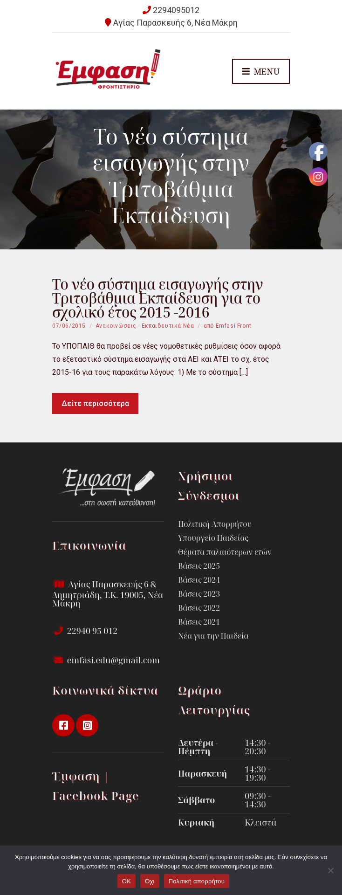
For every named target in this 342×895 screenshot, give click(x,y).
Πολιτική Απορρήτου (215, 524)
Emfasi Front (234, 326)
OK (126, 881)
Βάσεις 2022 (199, 608)
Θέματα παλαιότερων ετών (225, 552)
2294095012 (176, 10)
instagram (87, 725)
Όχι (150, 881)
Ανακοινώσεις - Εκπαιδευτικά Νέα (145, 326)
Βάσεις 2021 (199, 621)
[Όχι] (330, 870)
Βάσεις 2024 (199, 580)
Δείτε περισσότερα (95, 403)
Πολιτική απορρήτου (197, 881)
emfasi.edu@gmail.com (106, 660)
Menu (261, 72)
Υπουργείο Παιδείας (213, 538)
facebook (63, 725)
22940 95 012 (84, 630)
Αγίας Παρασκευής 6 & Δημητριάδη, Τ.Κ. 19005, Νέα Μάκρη (107, 593)
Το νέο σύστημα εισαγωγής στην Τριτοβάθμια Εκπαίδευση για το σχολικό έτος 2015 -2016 (157, 298)
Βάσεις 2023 (199, 594)
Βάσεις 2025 (199, 566)
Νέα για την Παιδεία (213, 635)
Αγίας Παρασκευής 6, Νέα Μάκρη (175, 23)
